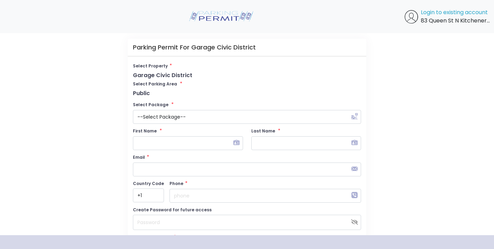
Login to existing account (454, 12)
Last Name (265, 130)
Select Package (153, 104)
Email (141, 157)
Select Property (152, 65)
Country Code (148, 183)
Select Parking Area (157, 83)
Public (141, 93)
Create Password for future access (172, 210)
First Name (147, 130)
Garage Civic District (162, 75)
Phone (178, 183)
